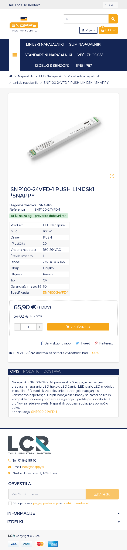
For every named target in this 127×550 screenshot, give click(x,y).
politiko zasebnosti (76, 503)
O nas (15, 5)
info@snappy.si (33, 467)
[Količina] (28, 327)
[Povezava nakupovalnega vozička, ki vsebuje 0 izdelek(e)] (108, 30)
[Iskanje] (90, 18)
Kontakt (32, 5)
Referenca (17, 209)
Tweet (83, 343)
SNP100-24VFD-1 (56, 293)
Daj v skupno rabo (56, 343)
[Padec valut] (110, 5)
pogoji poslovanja (46, 503)
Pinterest (104, 343)
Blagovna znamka (22, 205)
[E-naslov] (47, 494)
